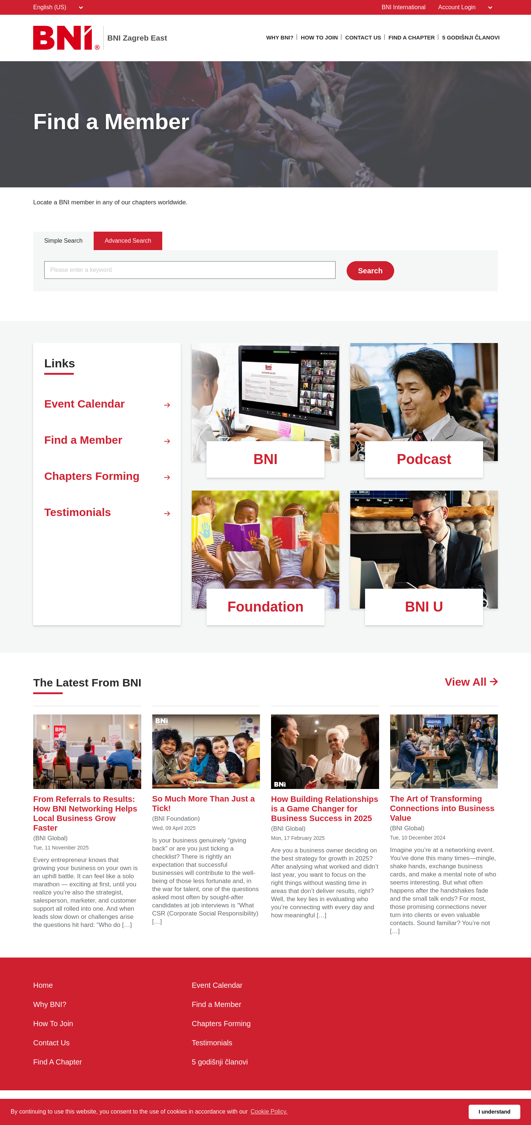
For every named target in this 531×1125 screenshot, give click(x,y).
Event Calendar (107, 405)
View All (471, 682)
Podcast (424, 459)
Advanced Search (128, 241)
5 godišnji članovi (471, 37)
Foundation (266, 607)
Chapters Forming (107, 477)
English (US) (58, 7)
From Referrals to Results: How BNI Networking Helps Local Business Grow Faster (87, 773)
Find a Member (107, 441)
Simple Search (63, 241)
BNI (265, 459)
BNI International (404, 7)
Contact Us (363, 37)
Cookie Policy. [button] (268, 1111)
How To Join (319, 37)
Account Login (465, 7)
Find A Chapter (412, 37)
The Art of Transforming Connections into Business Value (444, 768)
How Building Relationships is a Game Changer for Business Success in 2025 (325, 768)
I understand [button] (494, 1112)
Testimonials (107, 513)
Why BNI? (280, 37)
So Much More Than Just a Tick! (206, 763)
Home (43, 986)
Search (370, 271)
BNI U (424, 607)
